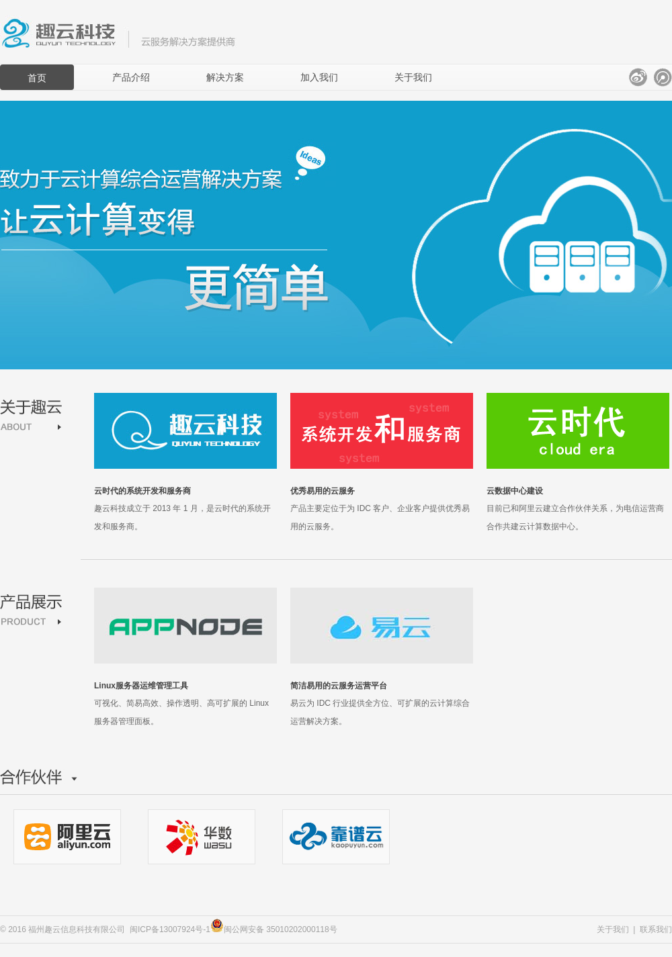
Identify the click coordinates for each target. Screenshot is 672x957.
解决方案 (225, 77)
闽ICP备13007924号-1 (170, 929)
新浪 (638, 77)
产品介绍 (131, 77)
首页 (37, 78)
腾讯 (663, 77)
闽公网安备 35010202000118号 (273, 929)
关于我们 (413, 77)
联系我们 (656, 929)
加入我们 (319, 77)
